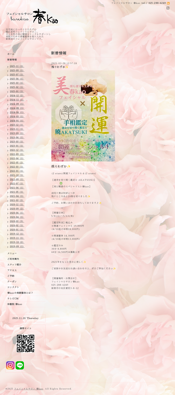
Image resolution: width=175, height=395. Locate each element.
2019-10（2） (17, 242)
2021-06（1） (17, 188)
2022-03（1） (17, 167)
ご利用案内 (13, 259)
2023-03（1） (17, 142)
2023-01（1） (17, 146)
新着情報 (12, 60)
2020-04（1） (17, 217)
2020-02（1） (17, 226)
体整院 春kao (14, 304)
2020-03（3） (17, 221)
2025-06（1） (17, 79)
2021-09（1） (17, 180)
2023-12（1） (17, 125)
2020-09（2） (17, 209)
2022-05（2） (17, 163)
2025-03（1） (17, 83)
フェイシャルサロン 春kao (28, 389)
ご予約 (10, 276)
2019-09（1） (17, 247)
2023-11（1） (17, 129)
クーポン (12, 282)
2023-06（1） (17, 138)
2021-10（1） (17, 175)
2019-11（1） (17, 238)
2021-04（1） (17, 196)
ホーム (10, 54)
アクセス (12, 270)
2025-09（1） (17, 71)
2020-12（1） (17, 205)
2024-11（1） (17, 100)
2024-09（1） (17, 104)
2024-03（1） (17, 117)
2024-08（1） (17, 108)
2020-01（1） (17, 230)
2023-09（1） (17, 133)
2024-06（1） (17, 113)
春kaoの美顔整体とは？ (20, 293)
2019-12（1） (17, 234)
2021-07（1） (17, 184)
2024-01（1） (17, 121)
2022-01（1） (17, 171)
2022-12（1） (17, 150)
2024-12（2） (17, 96)
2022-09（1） (17, 154)
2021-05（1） (17, 192)
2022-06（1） (17, 159)
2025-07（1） (17, 75)
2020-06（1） (17, 213)
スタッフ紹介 (14, 265)
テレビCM (13, 299)
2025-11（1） (17, 66)
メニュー (12, 253)
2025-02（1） (17, 87)
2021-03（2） (17, 201)
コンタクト (13, 287)
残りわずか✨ (59, 67)
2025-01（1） (17, 92)
